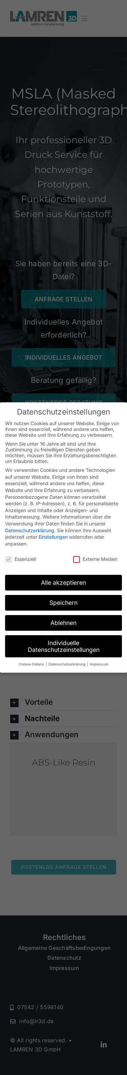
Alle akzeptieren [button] (63, 582)
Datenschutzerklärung (29, 530)
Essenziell (20, 559)
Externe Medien (95, 559)
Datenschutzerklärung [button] (67, 664)
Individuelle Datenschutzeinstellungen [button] (64, 646)
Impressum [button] (99, 664)
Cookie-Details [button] (32, 664)
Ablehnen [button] (63, 622)
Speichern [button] (63, 602)
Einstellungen (53, 537)
